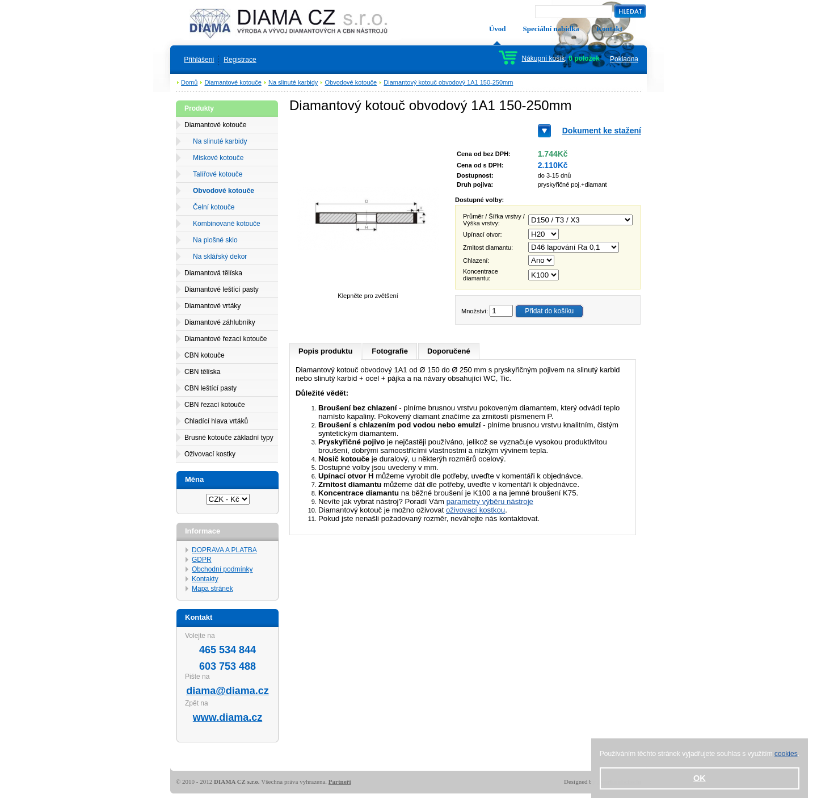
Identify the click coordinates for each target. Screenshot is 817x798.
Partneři (340, 781)
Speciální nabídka (551, 28)
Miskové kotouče (218, 158)
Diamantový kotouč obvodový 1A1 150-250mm (448, 82)
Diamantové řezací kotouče (225, 339)
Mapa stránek (212, 589)
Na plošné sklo (215, 240)
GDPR (202, 560)
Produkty (199, 108)
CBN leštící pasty (210, 388)
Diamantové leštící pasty (221, 289)
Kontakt (609, 28)
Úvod (497, 28)
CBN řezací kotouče (214, 405)
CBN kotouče (204, 355)
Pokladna (624, 59)
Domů (189, 82)
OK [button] (699, 778)
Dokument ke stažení (601, 130)
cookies (786, 754)
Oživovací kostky (209, 454)
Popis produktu (325, 351)
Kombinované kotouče (226, 224)
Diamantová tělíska (213, 273)
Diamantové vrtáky (212, 306)
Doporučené (448, 351)
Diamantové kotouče (233, 82)
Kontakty (205, 579)
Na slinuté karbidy (293, 82)
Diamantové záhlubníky (219, 322)
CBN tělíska (202, 372)
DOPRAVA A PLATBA (224, 550)
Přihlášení (199, 60)
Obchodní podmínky (222, 569)
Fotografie (390, 351)
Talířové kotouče (217, 174)
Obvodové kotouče (351, 82)
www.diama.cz (227, 717)
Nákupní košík (543, 58)
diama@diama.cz (227, 690)
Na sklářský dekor (220, 257)
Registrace (240, 60)
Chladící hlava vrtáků (216, 421)
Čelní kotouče (213, 207)
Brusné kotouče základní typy (228, 438)
